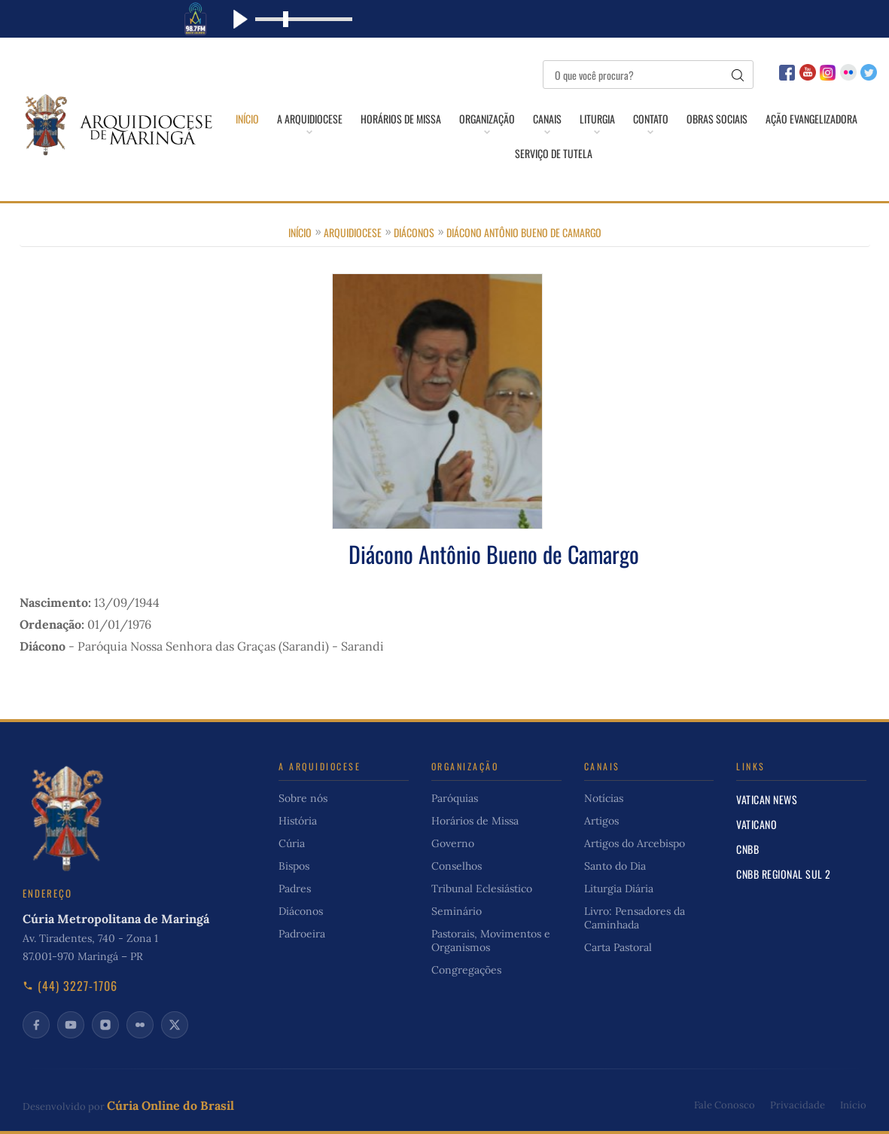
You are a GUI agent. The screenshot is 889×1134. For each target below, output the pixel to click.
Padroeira (302, 933)
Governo (452, 843)
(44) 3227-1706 (70, 986)
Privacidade (797, 1105)
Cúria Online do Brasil (170, 1105)
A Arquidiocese (310, 119)
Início (247, 119)
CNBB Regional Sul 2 (783, 874)
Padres (295, 888)
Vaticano (756, 824)
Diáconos (414, 232)
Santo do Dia (615, 866)
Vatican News (766, 799)
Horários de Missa (401, 119)
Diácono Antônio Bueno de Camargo (523, 232)
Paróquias (454, 798)
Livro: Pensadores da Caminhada (634, 917)
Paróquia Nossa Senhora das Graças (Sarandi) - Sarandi (231, 646)
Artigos (601, 821)
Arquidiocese (353, 232)
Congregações (466, 970)
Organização (487, 119)
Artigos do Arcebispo (634, 843)
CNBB (747, 849)
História (298, 821)
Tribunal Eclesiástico (481, 888)
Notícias (603, 798)
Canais (547, 119)
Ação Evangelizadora (811, 119)
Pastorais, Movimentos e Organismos (490, 940)
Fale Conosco (724, 1105)
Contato (650, 119)
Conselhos (456, 866)
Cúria (292, 843)
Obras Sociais (717, 119)
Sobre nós (303, 798)
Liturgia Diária (618, 888)
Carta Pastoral (618, 947)
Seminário (456, 911)
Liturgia (597, 119)
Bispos (294, 866)
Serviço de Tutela (553, 154)
